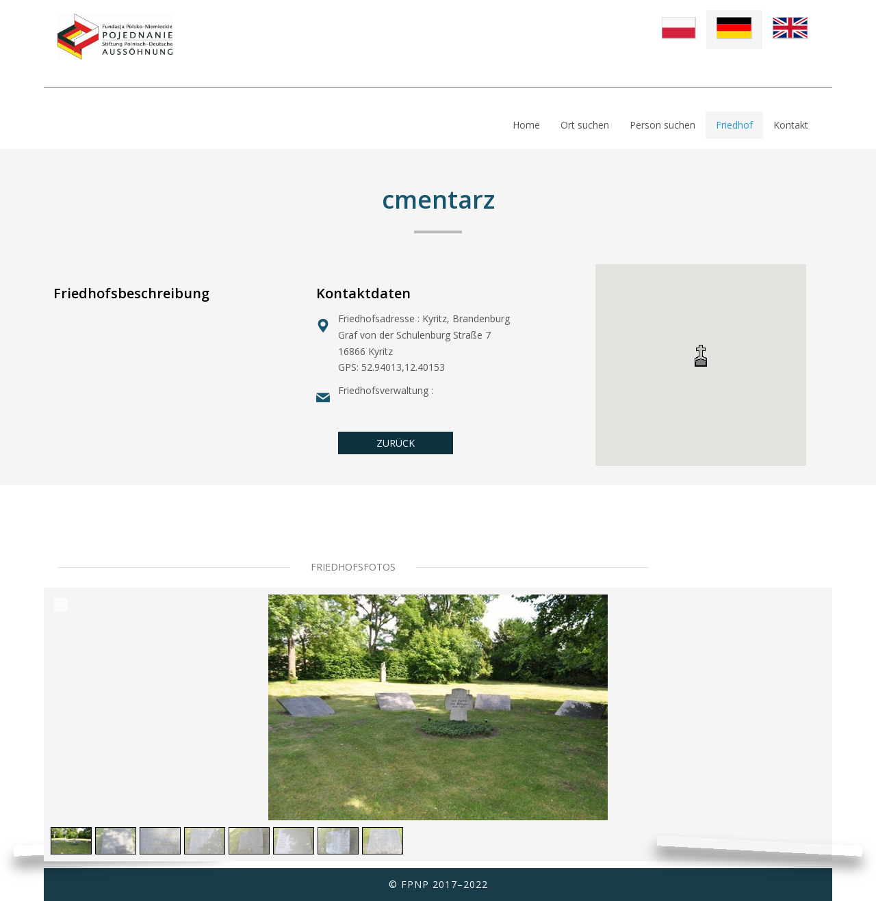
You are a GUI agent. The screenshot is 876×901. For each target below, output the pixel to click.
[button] (701, 355)
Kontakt (790, 124)
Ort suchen (585, 124)
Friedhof (734, 124)
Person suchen (662, 124)
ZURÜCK (395, 442)
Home (526, 124)
